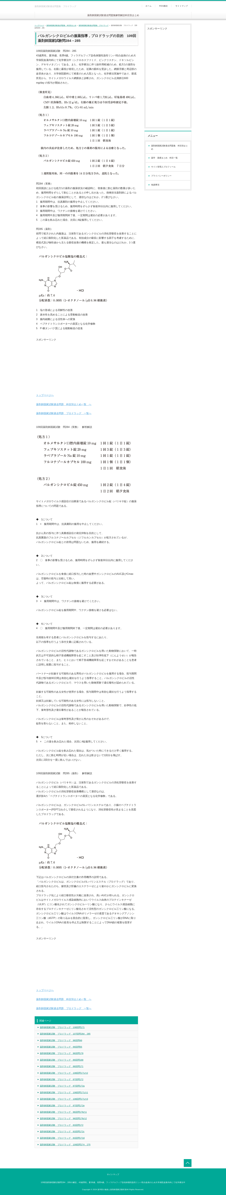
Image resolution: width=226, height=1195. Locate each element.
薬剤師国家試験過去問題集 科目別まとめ (61, 25)
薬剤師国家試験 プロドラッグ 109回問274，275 (65, 1144)
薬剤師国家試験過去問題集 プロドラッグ (93, 25)
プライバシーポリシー (161, 176)
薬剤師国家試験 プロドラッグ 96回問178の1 (63, 1112)
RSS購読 (163, 6)
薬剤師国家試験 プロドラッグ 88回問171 (61, 1066)
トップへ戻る (187, 1163)
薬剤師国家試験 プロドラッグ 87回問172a (62, 1086)
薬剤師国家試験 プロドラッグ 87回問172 (61, 1079)
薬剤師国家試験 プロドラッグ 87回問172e (62, 1105)
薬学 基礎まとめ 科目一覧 (164, 158)
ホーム (148, 6)
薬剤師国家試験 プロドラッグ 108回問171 (62, 1027)
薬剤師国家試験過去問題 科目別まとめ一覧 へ (63, 404)
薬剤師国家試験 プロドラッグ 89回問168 (61, 1060)
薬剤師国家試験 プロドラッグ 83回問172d (62, 1138)
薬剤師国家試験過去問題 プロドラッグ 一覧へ (63, 413)
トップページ (39, 25)
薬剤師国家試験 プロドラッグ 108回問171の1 (64, 1092)
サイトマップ (181, 6)
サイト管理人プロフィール (163, 167)
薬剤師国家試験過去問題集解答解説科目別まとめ (113, 15)
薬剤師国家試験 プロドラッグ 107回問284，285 (65, 1034)
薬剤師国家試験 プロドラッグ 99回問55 (61, 1047)
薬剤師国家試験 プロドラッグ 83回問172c (62, 1131)
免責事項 (155, 185)
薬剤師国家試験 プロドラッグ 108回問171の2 (64, 1073)
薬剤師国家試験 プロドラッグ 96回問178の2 (63, 1118)
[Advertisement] (86, 364)
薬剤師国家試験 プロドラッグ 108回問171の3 (64, 1099)
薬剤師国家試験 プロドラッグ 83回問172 (61, 1125)
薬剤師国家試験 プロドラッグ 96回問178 (61, 1053)
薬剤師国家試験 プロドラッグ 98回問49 (61, 1040)
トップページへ (45, 395)
